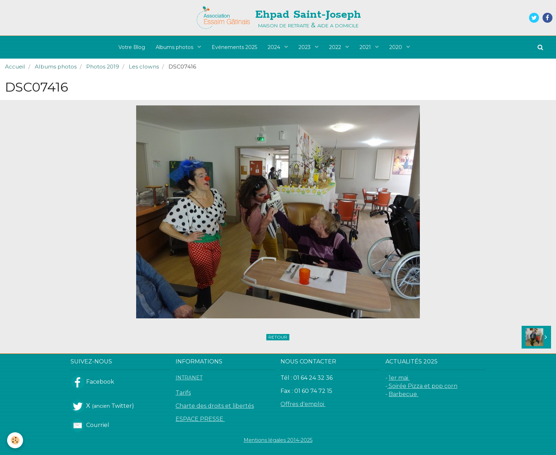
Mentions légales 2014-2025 (278, 440)
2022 (336, 47)
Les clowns (144, 66)
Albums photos (175, 47)
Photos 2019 (102, 66)
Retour (277, 337)
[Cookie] (15, 440)
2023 (305, 47)
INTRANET (189, 377)
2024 (275, 47)
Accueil (15, 66)
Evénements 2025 (234, 47)
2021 (366, 47)
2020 (396, 47)
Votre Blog (131, 47)
